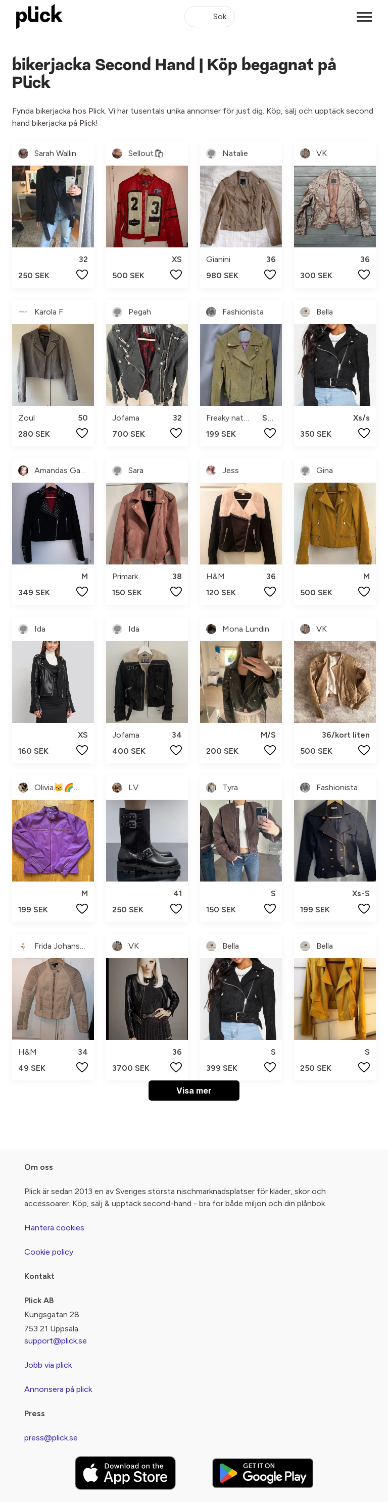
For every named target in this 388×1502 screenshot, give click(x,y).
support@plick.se (55, 1340)
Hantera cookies (54, 1227)
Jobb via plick (48, 1365)
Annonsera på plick (58, 1389)
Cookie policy (48, 1252)
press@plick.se (51, 1437)
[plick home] (39, 16)
